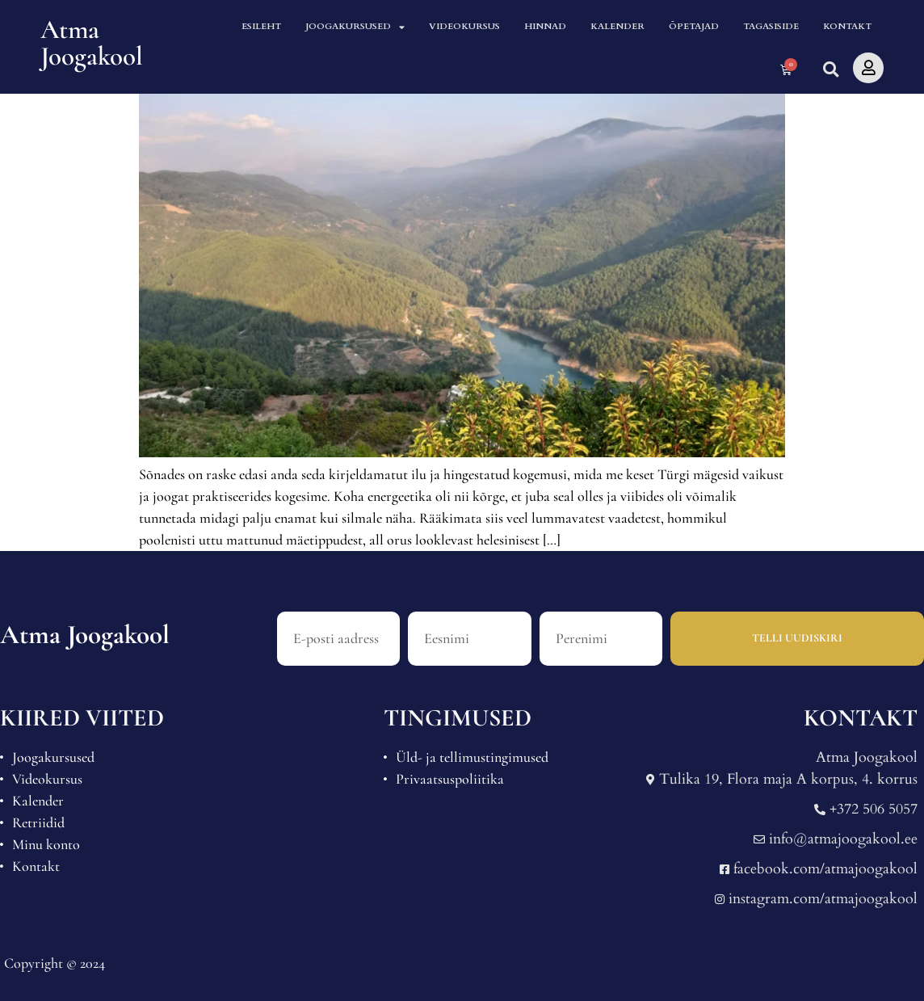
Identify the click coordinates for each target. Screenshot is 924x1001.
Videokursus (464, 25)
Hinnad (545, 25)
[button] (829, 70)
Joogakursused (355, 26)
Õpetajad (694, 25)
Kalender (617, 25)
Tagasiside (771, 25)
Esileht (261, 25)
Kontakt (847, 25)
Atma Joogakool (91, 43)
